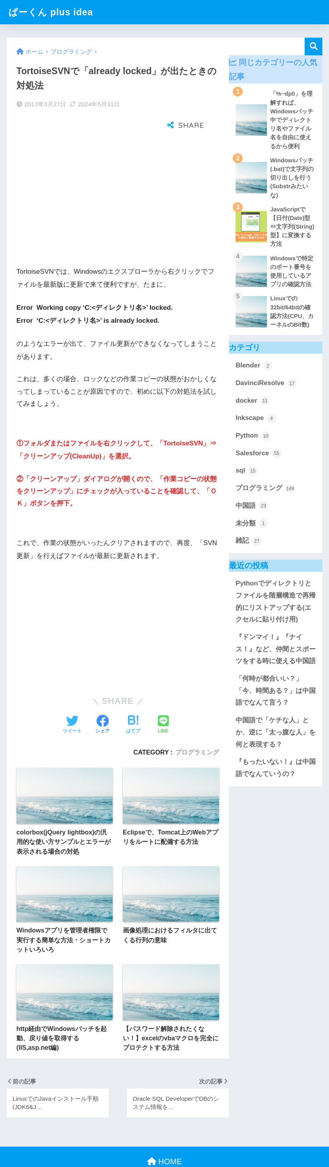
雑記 (248, 541)
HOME (164, 1136)
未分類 (252, 523)
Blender (254, 366)
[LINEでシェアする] (163, 699)
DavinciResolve (266, 383)
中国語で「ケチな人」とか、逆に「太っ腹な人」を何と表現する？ (276, 732)
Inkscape (256, 418)
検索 (313, 46)
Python (253, 436)
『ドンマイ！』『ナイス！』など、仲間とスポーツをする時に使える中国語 (276, 649)
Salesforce (258, 453)
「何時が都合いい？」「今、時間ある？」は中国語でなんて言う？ (276, 690)
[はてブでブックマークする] (133, 699)
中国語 (252, 506)
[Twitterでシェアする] (72, 699)
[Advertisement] (117, 178)
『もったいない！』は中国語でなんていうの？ (276, 768)
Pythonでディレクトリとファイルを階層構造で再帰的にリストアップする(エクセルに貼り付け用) (276, 601)
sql (247, 471)
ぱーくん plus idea (51, 12)
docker (253, 400)
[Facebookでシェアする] (102, 699)
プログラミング (197, 726)
